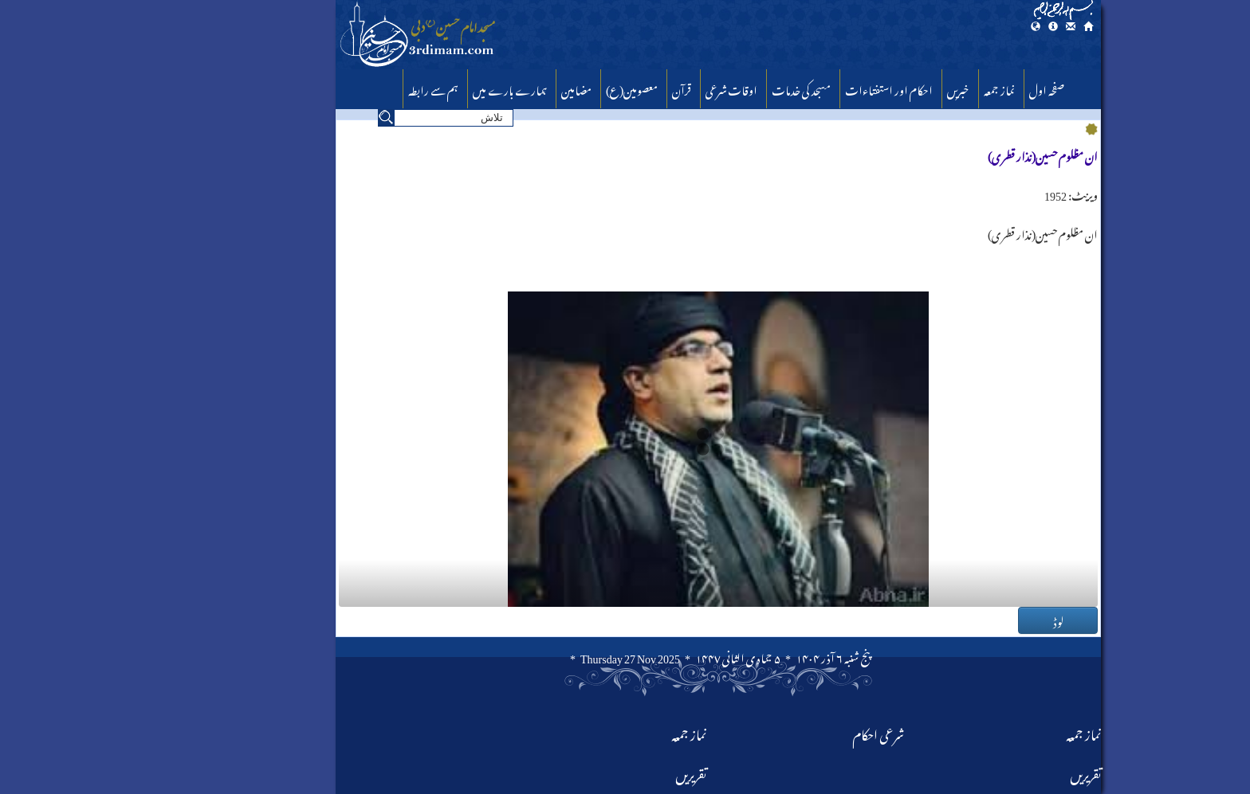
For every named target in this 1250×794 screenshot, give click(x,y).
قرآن (588, 88)
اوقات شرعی (638, 88)
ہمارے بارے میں (416, 88)
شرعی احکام (785, 732)
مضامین (483, 88)
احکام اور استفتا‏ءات (795, 88)
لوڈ (965, 620)
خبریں (865, 88)
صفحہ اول (953, 88)
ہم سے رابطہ (340, 88)
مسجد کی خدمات (707, 88)
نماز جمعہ (906, 88)
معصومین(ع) (538, 88)
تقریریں (597, 772)
